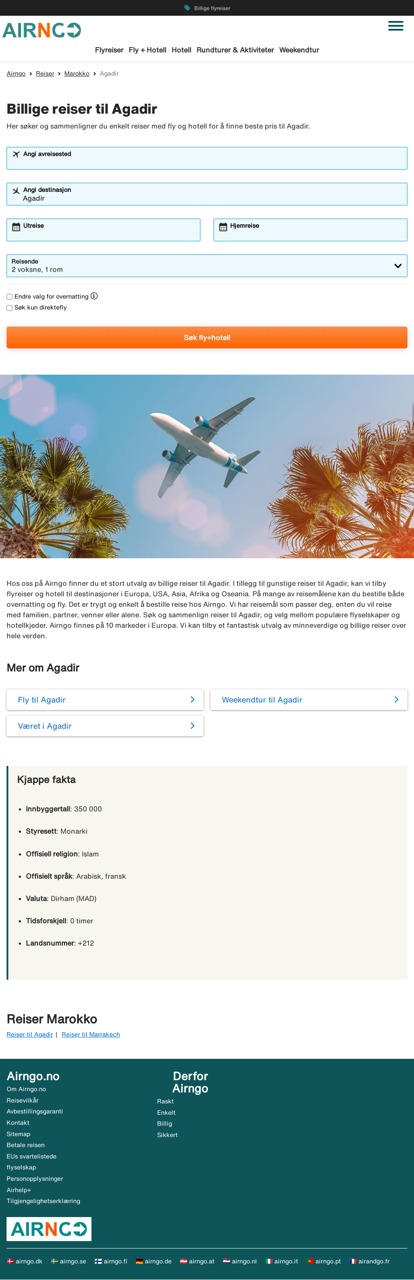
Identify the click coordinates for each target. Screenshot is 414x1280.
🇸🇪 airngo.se (68, 1262)
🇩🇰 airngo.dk (24, 1262)
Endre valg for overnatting (47, 297)
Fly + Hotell (147, 49)
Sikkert (167, 1135)
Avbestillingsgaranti (35, 1112)
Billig (164, 1124)
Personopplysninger (35, 1179)
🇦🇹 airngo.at (197, 1262)
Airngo (16, 74)
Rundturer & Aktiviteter (235, 49)
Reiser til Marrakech (91, 1035)
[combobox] (213, 162)
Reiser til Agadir (30, 1035)
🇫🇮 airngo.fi (111, 1262)
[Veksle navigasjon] (395, 26)
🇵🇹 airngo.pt (323, 1262)
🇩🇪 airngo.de (154, 1262)
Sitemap (18, 1134)
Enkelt (166, 1113)
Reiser (45, 74)
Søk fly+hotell (207, 337)
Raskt (165, 1102)
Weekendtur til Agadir (262, 700)
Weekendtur (299, 49)
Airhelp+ (19, 1190)
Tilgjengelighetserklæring (43, 1201)
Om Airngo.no (26, 1089)
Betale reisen (26, 1145)
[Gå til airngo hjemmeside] (41, 29)
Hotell (181, 49)
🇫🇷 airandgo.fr (369, 1262)
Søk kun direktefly (37, 308)
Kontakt (18, 1123)
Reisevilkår (23, 1101)
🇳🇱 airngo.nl (240, 1262)
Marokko (76, 74)
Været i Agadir (45, 726)
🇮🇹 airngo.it (281, 1262)
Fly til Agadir (42, 700)
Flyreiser (109, 49)
